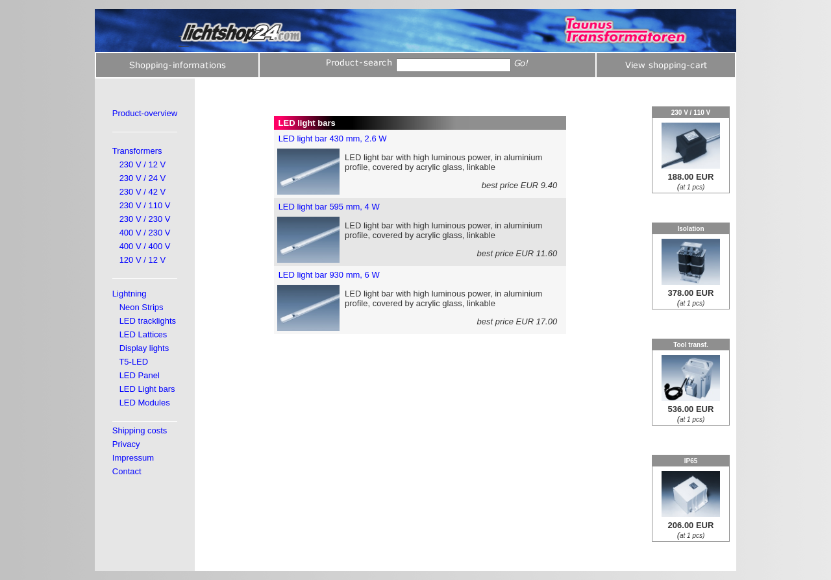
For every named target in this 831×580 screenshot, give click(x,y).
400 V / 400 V (145, 246)
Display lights (144, 348)
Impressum (133, 458)
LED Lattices (143, 334)
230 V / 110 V (145, 205)
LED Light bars (147, 389)
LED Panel (139, 375)
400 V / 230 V (145, 232)
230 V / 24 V (142, 178)
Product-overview (144, 113)
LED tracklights (147, 321)
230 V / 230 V (145, 219)
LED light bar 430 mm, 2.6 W (333, 138)
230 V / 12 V (142, 164)
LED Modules (144, 402)
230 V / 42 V (142, 192)
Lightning (129, 293)
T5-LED (133, 362)
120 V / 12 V (142, 260)
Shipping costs (139, 430)
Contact (127, 471)
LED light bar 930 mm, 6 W (329, 275)
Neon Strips (141, 307)
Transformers (137, 151)
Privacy (126, 444)
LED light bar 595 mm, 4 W (329, 206)
